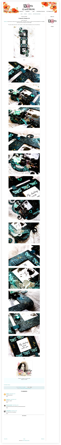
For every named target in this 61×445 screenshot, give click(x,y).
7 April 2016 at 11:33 (12, 393)
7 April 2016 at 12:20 (13, 399)
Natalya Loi (6, 21)
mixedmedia (26, 388)
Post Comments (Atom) (26, 440)
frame (23, 388)
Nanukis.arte (8, 399)
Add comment (24, 415)
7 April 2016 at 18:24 (14, 410)
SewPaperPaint (8, 410)
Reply (7, 396)
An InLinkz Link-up (7, 384)
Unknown (7, 393)
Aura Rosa (21, 388)
